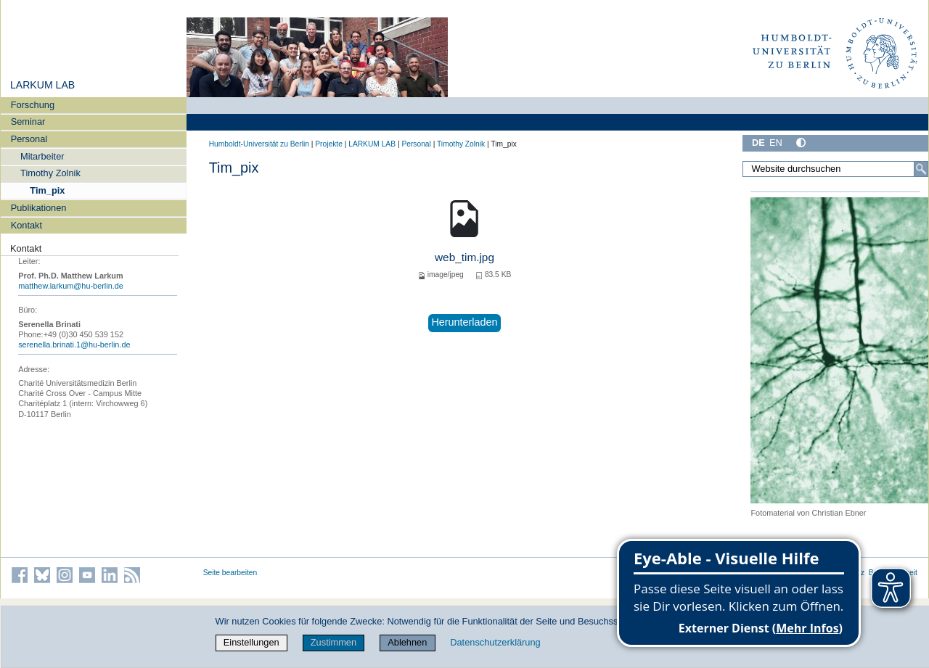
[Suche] (921, 169)
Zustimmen (333, 642)
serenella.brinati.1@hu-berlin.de (74, 344)
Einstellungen (251, 642)
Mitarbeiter (42, 156)
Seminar (28, 121)
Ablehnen (407, 642)
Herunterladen (464, 322)
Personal (29, 138)
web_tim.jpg (464, 257)
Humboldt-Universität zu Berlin (259, 144)
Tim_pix (47, 190)
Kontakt (26, 225)
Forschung (32, 104)
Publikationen (39, 207)
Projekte (329, 144)
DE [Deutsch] (758, 142)
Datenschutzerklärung (495, 642)
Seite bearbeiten (230, 573)
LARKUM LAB (42, 85)
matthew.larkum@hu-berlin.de (70, 285)
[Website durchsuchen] (835, 169)
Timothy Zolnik (50, 173)
